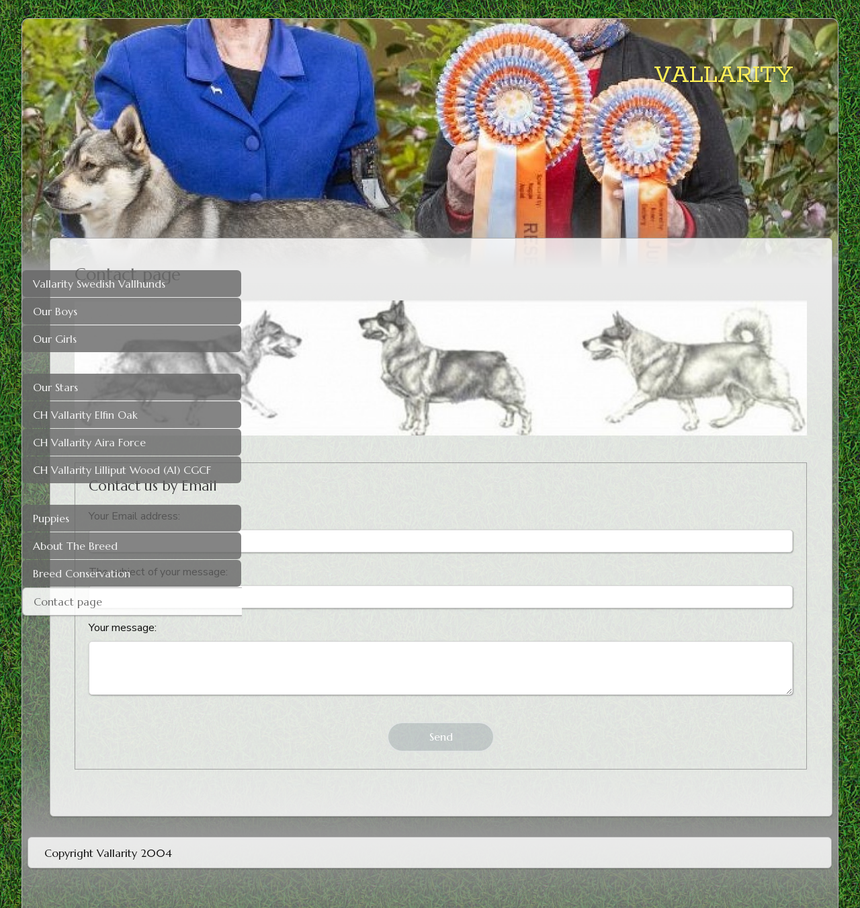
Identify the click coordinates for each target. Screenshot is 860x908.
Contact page (68, 601)
